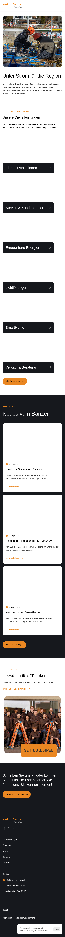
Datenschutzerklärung (25, 918)
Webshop (7, 863)
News (5, 851)
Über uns (7, 845)
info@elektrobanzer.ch (15, 880)
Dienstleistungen (10, 840)
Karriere (6, 857)
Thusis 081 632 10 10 (15, 886)
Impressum (7, 918)
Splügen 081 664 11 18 (15, 891)
